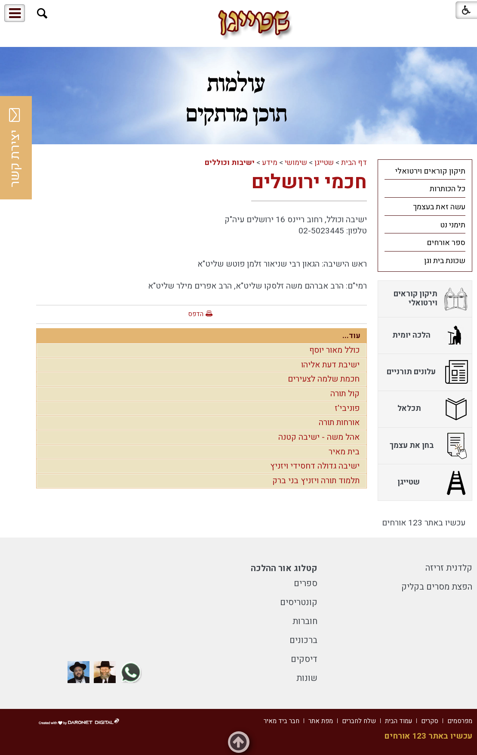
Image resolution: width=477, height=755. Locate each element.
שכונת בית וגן (444, 261)
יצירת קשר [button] (15, 147)
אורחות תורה (339, 422)
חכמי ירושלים (309, 182)
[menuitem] (425, 171)
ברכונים (303, 640)
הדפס (195, 314)
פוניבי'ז (347, 408)
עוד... (351, 335)
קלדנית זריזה (448, 568)
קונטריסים (298, 602)
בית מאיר (344, 452)
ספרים (305, 583)
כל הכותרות (447, 189)
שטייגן (324, 162)
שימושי (296, 162)
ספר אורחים (446, 243)
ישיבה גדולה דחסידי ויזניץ (315, 466)
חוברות (304, 621)
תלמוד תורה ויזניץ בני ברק (316, 481)
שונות (306, 678)
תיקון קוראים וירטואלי (430, 171)
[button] (42, 13)
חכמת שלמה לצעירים (324, 379)
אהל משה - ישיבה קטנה (319, 437)
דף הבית (354, 162)
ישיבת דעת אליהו (330, 365)
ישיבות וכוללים (230, 162)
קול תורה (345, 394)
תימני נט (452, 225)
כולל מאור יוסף (334, 350)
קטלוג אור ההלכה (284, 568)
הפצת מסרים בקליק (436, 587)
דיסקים (304, 659)
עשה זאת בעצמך (439, 207)
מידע (269, 162)
